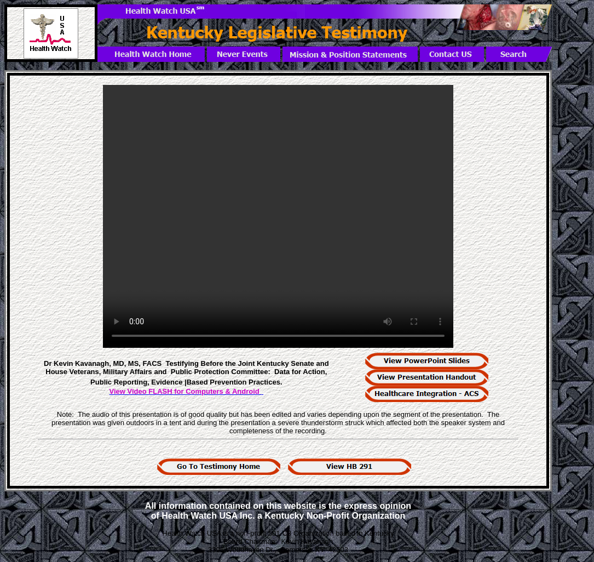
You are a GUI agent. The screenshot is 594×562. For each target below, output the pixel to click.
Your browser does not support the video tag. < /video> (278, 216)
